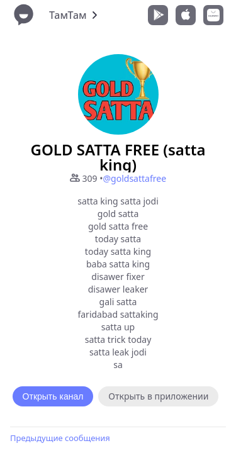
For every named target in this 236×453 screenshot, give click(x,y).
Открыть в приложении (158, 396)
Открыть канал (53, 396)
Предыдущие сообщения (60, 438)
